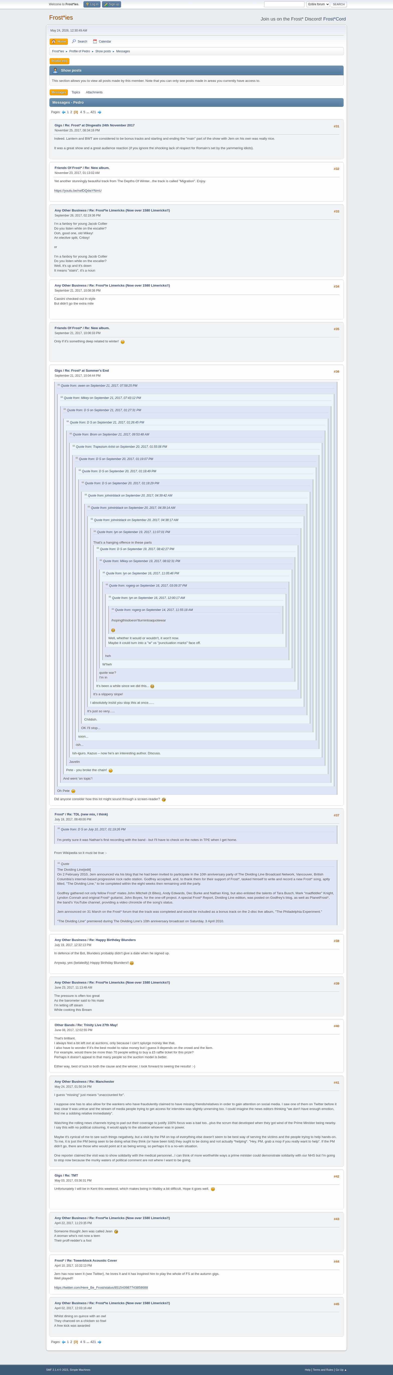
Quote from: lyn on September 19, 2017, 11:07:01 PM (133, 532)
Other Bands (65, 1025)
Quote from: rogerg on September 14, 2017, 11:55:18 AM (154, 610)
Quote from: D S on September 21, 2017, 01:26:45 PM (107, 422)
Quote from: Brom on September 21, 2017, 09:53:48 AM (111, 434)
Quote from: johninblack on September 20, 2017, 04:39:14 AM (133, 508)
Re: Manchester (101, 1081)
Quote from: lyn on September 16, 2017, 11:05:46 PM (142, 573)
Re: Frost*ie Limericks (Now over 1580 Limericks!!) (129, 210)
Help (308, 1369)
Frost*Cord (334, 19)
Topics (76, 92)
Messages (59, 92)
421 (93, 112)
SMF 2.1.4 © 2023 (57, 1369)
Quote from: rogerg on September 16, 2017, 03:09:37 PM (148, 585)
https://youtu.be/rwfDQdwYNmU (78, 190)
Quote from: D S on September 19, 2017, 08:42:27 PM (137, 549)
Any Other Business (70, 210)
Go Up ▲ (341, 1369)
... (88, 112)
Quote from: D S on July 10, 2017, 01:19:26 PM (93, 829)
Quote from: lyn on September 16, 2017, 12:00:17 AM (148, 598)
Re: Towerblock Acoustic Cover (92, 1260)
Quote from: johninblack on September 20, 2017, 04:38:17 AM (136, 520)
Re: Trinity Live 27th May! (97, 1025)
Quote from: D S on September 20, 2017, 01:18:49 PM (119, 471)
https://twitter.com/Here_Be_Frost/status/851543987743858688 (101, 1287)
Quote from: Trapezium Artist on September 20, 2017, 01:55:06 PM (121, 446)
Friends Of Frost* (68, 168)
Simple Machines (80, 1369)
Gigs (58, 125)
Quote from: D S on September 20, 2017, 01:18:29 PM (122, 483)
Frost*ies (61, 17)
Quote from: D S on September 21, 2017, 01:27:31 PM (104, 410)
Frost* (59, 814)
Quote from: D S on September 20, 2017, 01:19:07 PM (116, 459)
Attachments (94, 92)
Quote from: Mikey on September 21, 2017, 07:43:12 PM (102, 398)
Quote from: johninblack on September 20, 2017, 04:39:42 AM (130, 495)
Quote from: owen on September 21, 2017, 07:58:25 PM (99, 385)
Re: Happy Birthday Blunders (112, 940)
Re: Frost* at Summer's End (87, 370)
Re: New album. (97, 168)
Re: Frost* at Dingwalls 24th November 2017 (100, 125)
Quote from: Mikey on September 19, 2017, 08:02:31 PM (141, 561)
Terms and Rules (323, 1369)
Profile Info (59, 61)
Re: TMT (71, 1175)
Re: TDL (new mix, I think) (87, 814)
